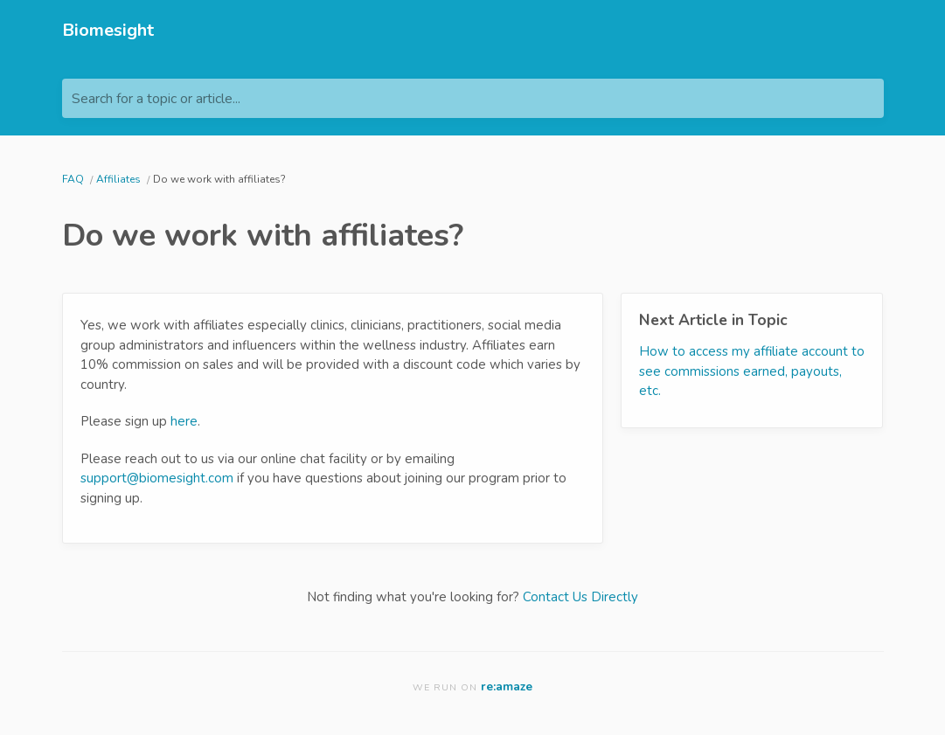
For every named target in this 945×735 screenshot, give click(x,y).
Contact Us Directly (580, 597)
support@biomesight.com (156, 478)
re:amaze (506, 686)
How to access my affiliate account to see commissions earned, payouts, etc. (752, 371)
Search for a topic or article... (156, 98)
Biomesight (108, 30)
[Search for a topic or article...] (473, 98)
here (184, 421)
